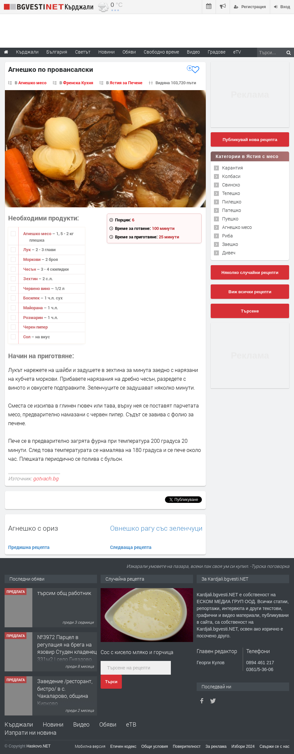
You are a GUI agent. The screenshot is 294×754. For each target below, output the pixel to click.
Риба (227, 236)
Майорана (33, 308)
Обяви (107, 724)
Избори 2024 (243, 746)
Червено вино (37, 288)
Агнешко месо (32, 83)
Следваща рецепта (131, 547)
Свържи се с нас (274, 746)
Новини (106, 52)
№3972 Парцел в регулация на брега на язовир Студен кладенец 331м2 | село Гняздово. (67, 648)
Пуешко (230, 219)
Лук (27, 249)
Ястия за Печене (126, 83)
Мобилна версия (90, 746)
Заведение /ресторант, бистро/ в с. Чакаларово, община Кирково (64, 692)
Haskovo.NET (38, 746)
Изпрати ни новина (31, 732)
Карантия (232, 168)
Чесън (30, 269)
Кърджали (19, 724)
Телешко (231, 193)
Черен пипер (35, 327)
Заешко (230, 244)
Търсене (250, 311)
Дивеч (228, 252)
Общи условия (154, 746)
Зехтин (31, 278)
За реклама (216, 746)
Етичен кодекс (123, 746)
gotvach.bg (45, 478)
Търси (111, 682)
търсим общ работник (64, 592)
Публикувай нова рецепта (249, 139)
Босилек (32, 298)
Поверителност (187, 746)
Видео (81, 724)
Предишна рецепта (29, 547)
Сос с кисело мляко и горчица (137, 652)
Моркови (32, 259)
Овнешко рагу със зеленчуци (156, 528)
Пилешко (231, 202)
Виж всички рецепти (249, 291)
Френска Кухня (78, 83)
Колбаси (231, 176)
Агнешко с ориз (33, 528)
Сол (27, 337)
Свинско (231, 185)
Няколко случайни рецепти (249, 272)
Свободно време (161, 52)
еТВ (131, 724)
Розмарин (33, 317)
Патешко (231, 210)
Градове (216, 52)
